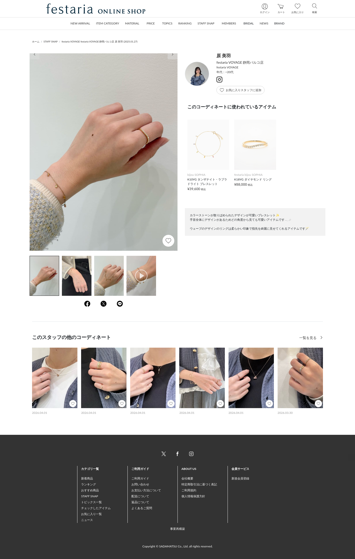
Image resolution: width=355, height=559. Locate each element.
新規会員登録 (240, 478)
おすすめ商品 (90, 490)
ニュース (87, 520)
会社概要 (187, 478)
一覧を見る (308, 338)
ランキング (88, 484)
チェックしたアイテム (96, 508)
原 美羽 (223, 55)
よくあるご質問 (141, 508)
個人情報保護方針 (193, 496)
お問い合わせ (140, 484)
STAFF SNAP (51, 41)
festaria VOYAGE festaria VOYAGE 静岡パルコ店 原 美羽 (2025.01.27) (100, 41)
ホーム (35, 41)
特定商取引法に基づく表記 (199, 484)
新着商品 (87, 478)
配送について (140, 496)
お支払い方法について (146, 490)
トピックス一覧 (91, 502)
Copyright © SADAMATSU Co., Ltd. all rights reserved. (177, 546)
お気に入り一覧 (91, 514)
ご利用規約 (188, 490)
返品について (140, 502)
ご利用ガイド (140, 478)
